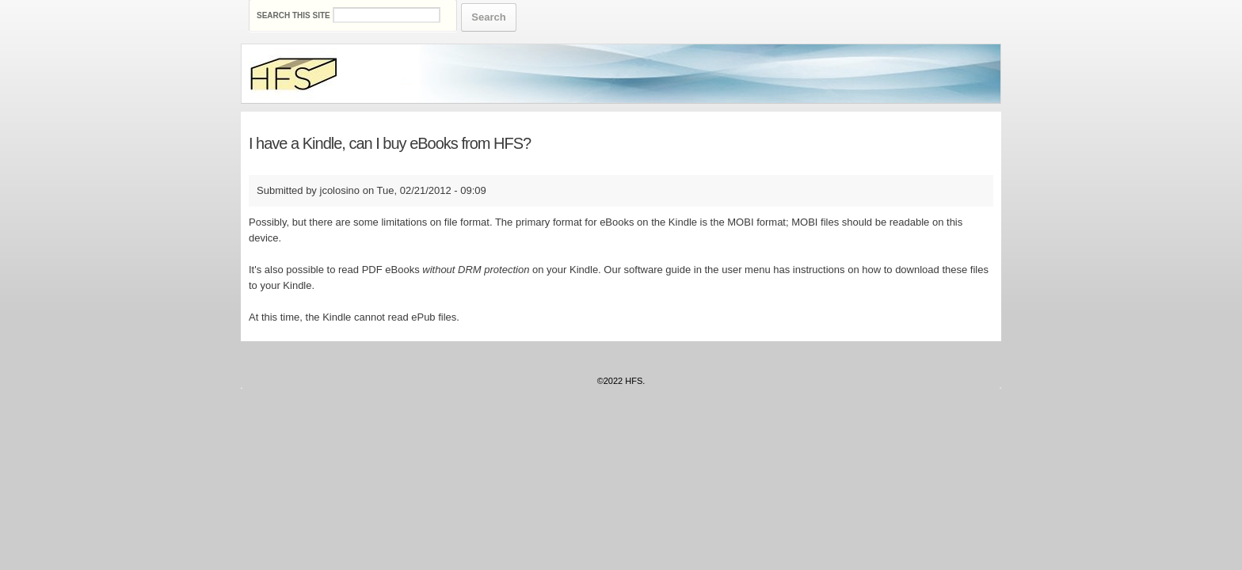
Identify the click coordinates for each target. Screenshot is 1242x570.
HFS (633, 381)
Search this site (295, 15)
